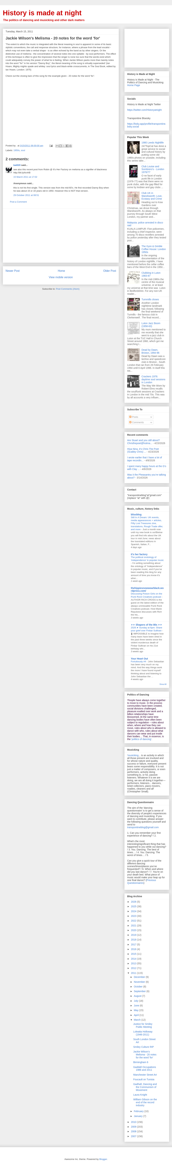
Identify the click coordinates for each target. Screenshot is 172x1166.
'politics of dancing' (141, 739)
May (136, 1010)
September (140, 991)
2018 (134, 939)
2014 (134, 958)
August (138, 996)
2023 (134, 916)
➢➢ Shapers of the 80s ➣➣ (146, 624)
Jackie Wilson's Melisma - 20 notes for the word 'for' (144, 1054)
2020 (134, 930)
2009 (134, 1126)
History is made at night (42, 13)
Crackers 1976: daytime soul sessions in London (153, 379)
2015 (134, 953)
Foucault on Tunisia (143, 1079)
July (136, 1000)
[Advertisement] (61, 235)
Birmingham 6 (140, 1062)
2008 (134, 1131)
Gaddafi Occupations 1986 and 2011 (144, 1068)
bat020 (17, 165)
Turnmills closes (150, 299)
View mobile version (61, 277)
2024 (134, 911)
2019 (134, 935)
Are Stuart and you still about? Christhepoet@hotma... (143, 442)
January (138, 1116)
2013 (134, 963)
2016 (134, 949)
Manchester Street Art (145, 1074)
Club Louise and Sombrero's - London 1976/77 (153, 169)
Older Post (109, 270)
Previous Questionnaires (141, 881)
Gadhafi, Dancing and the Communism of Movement (145, 1087)
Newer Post (13, 270)
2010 (134, 1122)
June (137, 1005)
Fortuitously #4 (139, 661)
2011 (134, 973)
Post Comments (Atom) (67, 289)
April (136, 1015)
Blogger (103, 1159)
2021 (134, 925)
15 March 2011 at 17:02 (25, 177)
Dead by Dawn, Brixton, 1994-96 (150, 351)
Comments (136, 422)
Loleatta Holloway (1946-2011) (143, 1033)
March (137, 1019)
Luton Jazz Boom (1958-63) (151, 325)
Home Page (133, 85)
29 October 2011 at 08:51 (26, 195)
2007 (134, 1136)
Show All (162, 684)
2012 (134, 968)
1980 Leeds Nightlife (153, 142)
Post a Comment (18, 201)
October (138, 986)
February (139, 1111)
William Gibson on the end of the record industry (145, 1102)
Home (61, 270)
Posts (133, 417)
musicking (133, 755)
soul (23, 150)
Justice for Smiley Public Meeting (142, 1025)
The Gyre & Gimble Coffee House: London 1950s (154, 249)
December (140, 977)
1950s (17, 150)
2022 (134, 920)
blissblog (136, 514)
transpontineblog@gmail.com (143, 827)
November (140, 981)
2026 (134, 901)
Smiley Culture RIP (143, 1047)
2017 (134, 944)
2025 (134, 906)
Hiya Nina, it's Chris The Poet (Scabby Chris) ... (143, 450)
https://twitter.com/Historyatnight (144, 109)
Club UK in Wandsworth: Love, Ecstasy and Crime (152, 196)
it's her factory (139, 554)
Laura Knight (140, 1094)
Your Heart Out (139, 658)
